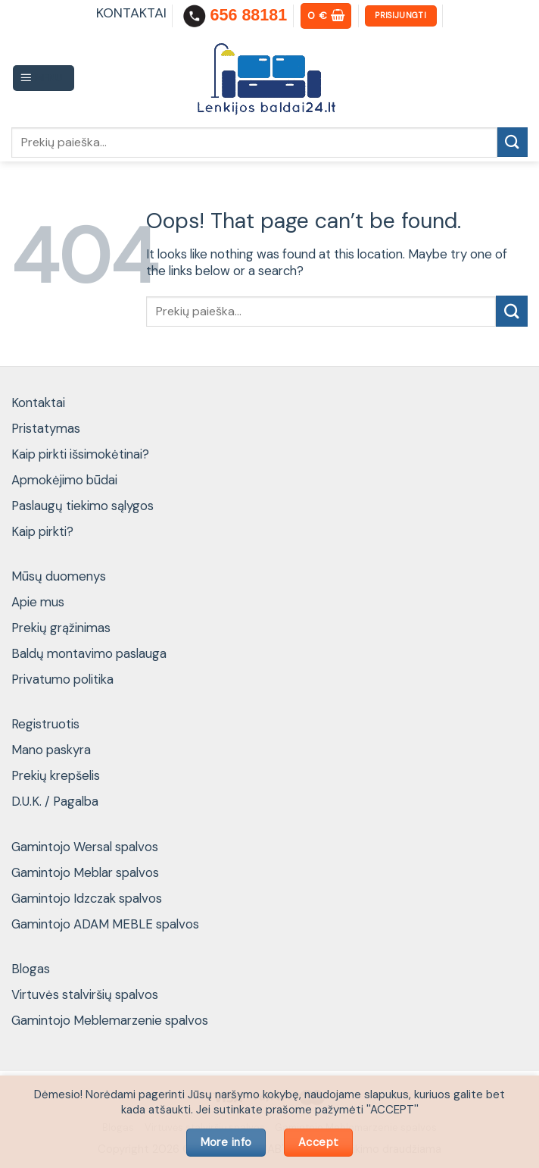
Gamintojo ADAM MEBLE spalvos (105, 924)
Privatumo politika (62, 679)
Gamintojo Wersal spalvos (84, 846)
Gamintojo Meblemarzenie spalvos (109, 1020)
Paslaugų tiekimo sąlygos (82, 505)
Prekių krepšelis (55, 775)
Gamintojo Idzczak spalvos (86, 898)
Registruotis (45, 724)
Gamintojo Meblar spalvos (85, 872)
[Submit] (512, 142)
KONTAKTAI (131, 13)
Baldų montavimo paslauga (89, 653)
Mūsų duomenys (58, 576)
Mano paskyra (51, 749)
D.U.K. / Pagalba (54, 801)
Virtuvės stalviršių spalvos (84, 994)
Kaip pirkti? (42, 531)
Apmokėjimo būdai (64, 479)
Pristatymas (45, 428)
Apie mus (37, 601)
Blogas (30, 968)
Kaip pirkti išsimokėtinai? (80, 454)
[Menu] (44, 78)
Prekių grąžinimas (61, 627)
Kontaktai (38, 402)
